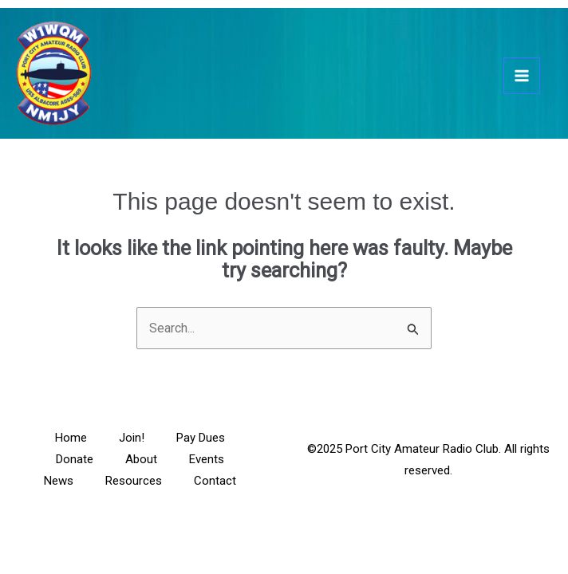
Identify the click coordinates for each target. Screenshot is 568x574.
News (58, 481)
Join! (131, 438)
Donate (74, 459)
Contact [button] (215, 481)
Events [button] (206, 459)
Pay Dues (200, 438)
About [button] (141, 459)
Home (71, 438)
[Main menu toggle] (521, 75)
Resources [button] (133, 481)
